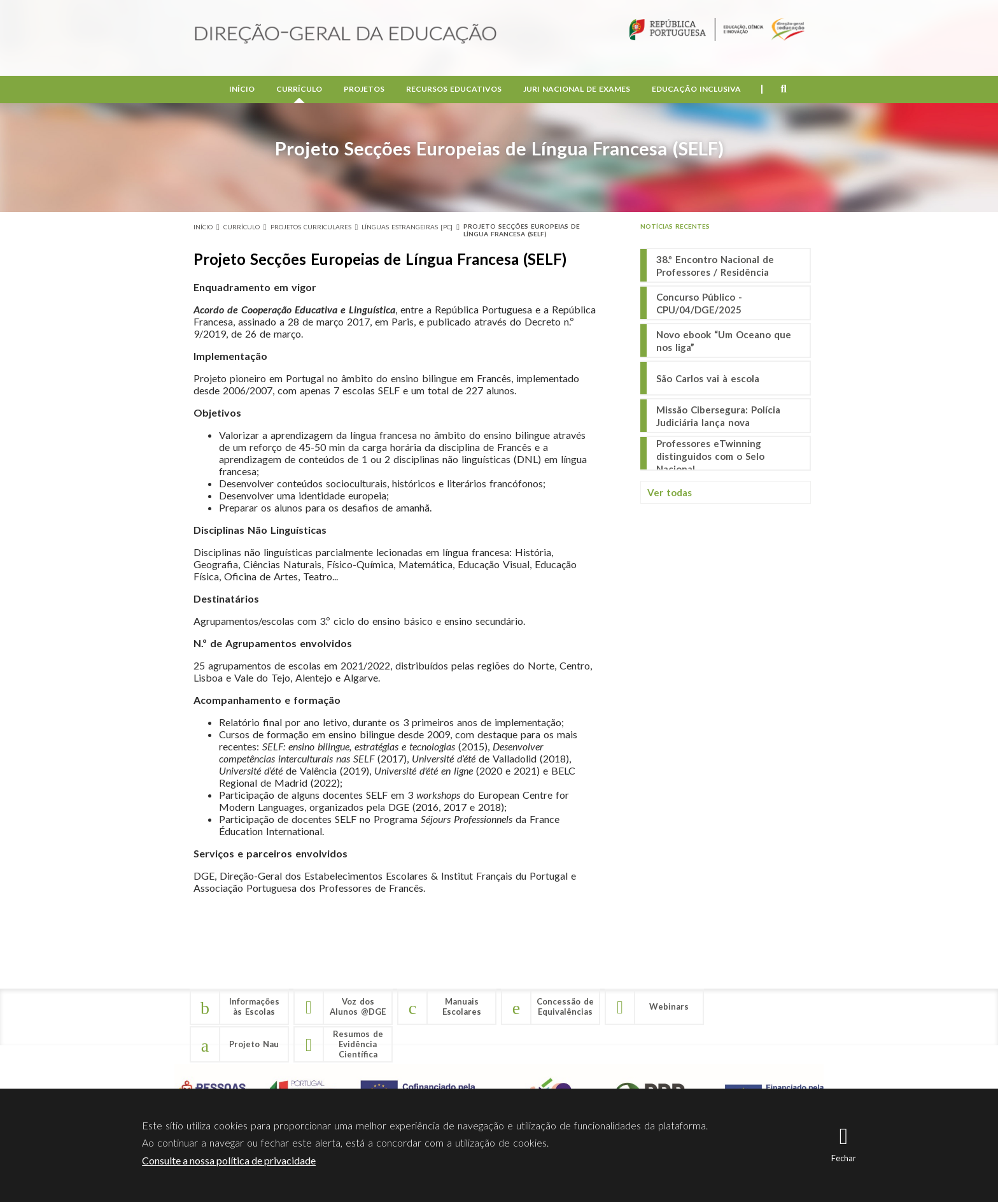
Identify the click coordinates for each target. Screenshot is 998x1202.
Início (242, 89)
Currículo (299, 89)
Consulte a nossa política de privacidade (229, 1160)
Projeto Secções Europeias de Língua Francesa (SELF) (521, 230)
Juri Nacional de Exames (576, 89)
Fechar (843, 1158)
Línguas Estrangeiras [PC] (407, 227)
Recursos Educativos (454, 89)
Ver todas (669, 492)
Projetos (364, 89)
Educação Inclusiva (696, 89)
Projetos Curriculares (311, 227)
